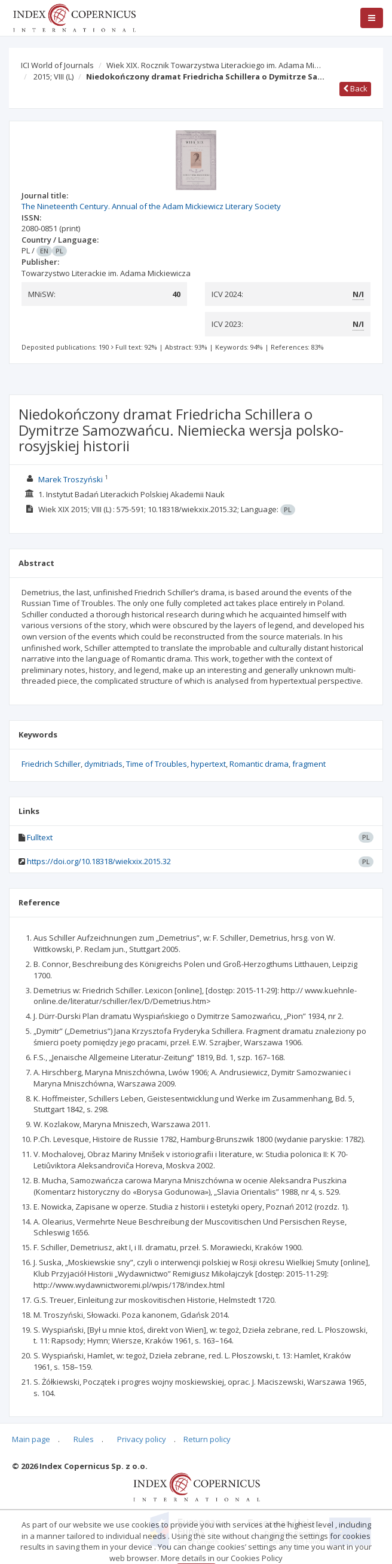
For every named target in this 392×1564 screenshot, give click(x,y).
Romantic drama (259, 763)
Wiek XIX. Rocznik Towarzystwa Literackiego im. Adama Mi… (213, 65)
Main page (31, 1439)
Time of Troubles (156, 763)
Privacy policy (141, 1439)
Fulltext (40, 837)
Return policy (207, 1439)
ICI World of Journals (57, 65)
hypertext (208, 763)
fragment (309, 763)
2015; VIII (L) (53, 76)
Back (355, 88)
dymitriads (103, 763)
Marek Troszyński (70, 479)
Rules (84, 1439)
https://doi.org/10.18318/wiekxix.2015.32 (99, 861)
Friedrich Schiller (51, 763)
